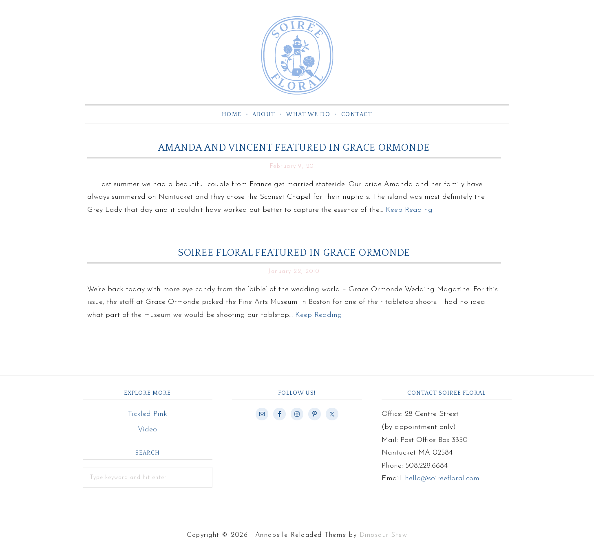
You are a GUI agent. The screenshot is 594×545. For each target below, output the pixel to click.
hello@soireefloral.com (442, 478)
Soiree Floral (297, 55)
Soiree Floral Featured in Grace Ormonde (294, 253)
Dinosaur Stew (384, 535)
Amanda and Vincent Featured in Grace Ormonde (294, 148)
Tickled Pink (147, 414)
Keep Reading (409, 210)
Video (147, 429)
